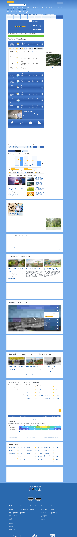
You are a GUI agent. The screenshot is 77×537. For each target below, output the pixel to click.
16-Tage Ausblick (59, 15)
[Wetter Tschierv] (52, 394)
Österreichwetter (44, 510)
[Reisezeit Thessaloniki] (16, 240)
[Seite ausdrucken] (25, 150)
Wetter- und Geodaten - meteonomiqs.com (13, 520)
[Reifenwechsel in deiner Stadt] (16, 365)
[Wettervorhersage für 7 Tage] (38, 145)
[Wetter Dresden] (34, 449)
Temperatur (22, 509)
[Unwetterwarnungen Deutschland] (34, 410)
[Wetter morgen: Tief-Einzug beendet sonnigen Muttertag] (35, 178)
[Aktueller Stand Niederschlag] (53, 58)
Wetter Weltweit (43, 515)
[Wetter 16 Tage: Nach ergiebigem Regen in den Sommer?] (35, 187)
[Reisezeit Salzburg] (16, 248)
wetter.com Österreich (13, 513)
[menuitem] (9, 6)
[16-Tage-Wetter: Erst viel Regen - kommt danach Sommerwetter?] (53, 222)
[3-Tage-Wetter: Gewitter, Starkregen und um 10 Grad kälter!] (16, 179)
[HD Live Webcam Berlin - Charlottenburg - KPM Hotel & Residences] (51, 324)
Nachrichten (43, 506)
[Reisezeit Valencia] (34, 238)
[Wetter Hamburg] (52, 446)
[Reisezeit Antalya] (34, 246)
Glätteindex (53, 507)
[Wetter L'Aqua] (34, 388)
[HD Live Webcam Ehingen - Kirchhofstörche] (51, 318)
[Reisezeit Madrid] (34, 240)
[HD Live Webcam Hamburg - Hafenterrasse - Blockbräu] (51, 309)
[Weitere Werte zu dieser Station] (14, 430)
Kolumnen (11, 507)
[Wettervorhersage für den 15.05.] (52, 15)
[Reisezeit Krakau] (34, 248)
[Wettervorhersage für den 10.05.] (17, 15)
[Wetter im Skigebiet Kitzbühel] (34, 436)
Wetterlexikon (43, 516)
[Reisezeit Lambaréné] (52, 244)
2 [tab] (35, 417)
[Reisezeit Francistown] (52, 240)
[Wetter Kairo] (52, 457)
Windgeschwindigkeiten (24, 507)
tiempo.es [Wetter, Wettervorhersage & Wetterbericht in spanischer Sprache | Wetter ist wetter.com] (11, 522)
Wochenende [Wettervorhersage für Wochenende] (21, 12)
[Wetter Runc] (34, 385)
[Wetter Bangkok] (16, 457)
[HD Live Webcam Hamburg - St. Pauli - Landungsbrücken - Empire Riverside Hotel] (51, 306)
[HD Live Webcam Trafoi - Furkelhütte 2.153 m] (20, 25)
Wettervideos (44, 504)
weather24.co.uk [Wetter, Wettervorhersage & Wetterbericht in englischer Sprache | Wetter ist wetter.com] (12, 528)
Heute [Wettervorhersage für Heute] (8, 12)
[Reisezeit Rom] (16, 242)
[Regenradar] (13, 410)
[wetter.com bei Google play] (31, 498)
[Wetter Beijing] (52, 460)
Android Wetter (33, 509)
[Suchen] (32, 2)
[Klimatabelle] (39, 122)
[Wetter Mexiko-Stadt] (16, 460)
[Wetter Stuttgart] (52, 449)
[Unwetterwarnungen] (21, 122)
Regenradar (22, 506)
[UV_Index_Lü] (30, 47)
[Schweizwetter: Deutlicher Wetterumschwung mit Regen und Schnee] (26, 113)
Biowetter (53, 506)
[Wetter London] (52, 451)
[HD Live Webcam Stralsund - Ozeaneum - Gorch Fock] (34, 317)
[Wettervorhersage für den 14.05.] (45, 15)
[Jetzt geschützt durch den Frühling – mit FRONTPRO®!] (52, 268)
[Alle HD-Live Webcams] (51, 327)
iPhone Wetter (32, 506)
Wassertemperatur (23, 512)
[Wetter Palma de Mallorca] (52, 454)
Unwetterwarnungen (12, 509)
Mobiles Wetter (34, 504)
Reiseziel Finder (54, 509)
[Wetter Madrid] (34, 454)
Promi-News (43, 518)
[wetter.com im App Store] (38, 498)
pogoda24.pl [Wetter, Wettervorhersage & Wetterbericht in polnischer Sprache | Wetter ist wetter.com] (11, 526)
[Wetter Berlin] (34, 446)
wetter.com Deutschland (13, 510)
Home (7, 8)
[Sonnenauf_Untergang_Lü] (18, 47)
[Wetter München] (16, 446)
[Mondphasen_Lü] (39, 47)
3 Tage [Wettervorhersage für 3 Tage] (16, 12)
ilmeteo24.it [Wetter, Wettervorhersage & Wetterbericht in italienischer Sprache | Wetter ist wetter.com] (11, 525)
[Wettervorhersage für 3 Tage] (35, 145)
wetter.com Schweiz (12, 512)
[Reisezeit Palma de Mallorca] (34, 244)
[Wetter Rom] (34, 451)
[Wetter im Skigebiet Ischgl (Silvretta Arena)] (52, 436)
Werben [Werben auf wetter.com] (10, 515)
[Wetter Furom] (34, 394)
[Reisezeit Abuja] (52, 238)
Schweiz (12, 8)
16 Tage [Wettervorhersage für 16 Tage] (30, 12)
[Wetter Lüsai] (34, 391)
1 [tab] (33, 417)
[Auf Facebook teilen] (11, 150)
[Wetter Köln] (16, 449)
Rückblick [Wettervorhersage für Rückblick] (51, 12)
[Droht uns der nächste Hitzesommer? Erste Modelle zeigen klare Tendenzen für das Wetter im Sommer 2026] (15, 208)
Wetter (11, 504)
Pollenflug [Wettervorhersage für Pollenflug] (40, 12)
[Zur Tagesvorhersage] (26, 69)
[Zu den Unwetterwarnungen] (17, 51)
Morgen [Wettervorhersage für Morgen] (12, 12)
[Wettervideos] (12, 122)
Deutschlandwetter (44, 507)
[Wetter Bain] (52, 385)
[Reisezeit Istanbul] (34, 242)
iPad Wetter (32, 507)
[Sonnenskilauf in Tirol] (52, 365)
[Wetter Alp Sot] (34, 397)
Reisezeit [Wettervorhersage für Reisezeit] (46, 12)
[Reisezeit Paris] (16, 238)
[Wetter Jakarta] (34, 457)
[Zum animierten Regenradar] (51, 65)
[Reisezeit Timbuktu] (52, 242)
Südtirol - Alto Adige (19, 399)
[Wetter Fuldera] (52, 391)
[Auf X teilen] (18, 150)
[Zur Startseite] (10, 2)
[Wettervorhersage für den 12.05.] (31, 15)
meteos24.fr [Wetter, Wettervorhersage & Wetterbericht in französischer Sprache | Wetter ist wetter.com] (11, 523)
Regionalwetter (43, 512)
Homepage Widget (12, 516)
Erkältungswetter (54, 510)
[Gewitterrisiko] (45, 410)
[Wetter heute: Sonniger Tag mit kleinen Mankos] (35, 192)
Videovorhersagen (12, 506)
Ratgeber (53, 504)
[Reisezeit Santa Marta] (52, 248)
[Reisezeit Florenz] (16, 244)
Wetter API (11, 518)
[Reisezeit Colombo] (52, 246)
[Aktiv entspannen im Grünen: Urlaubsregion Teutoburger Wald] (16, 268)
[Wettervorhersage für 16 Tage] (42, 145)
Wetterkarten (23, 504)
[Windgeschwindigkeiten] (24, 410)
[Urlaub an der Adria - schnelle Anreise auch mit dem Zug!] (34, 268)
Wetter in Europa (44, 513)
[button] (26, 43)
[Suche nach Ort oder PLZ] (24, 2)
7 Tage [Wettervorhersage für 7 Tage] (26, 12)
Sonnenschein (22, 510)
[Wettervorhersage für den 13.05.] (38, 15)
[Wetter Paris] (16, 454)
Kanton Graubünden (17, 8)
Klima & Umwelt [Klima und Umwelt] (54, 512)
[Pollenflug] (60, 2)
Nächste (60, 409)
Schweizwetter (43, 509)
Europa (10, 8)
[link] (9, 6)
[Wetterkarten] (30, 122)
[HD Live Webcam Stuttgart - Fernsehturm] (51, 321)
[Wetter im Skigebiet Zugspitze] (16, 436)
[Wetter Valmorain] (52, 388)
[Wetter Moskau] (34, 460)
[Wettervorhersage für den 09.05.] (9, 15)
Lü (20, 8)
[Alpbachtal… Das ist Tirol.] (34, 365)
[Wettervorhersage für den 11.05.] (24, 15)
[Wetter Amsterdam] (16, 451)
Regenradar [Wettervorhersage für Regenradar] (35, 12)
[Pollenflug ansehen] (37, 28)
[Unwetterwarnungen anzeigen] (26, 34)
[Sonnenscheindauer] (55, 410)
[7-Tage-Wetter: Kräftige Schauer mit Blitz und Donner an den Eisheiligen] (35, 182)
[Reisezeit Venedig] (16, 246)
